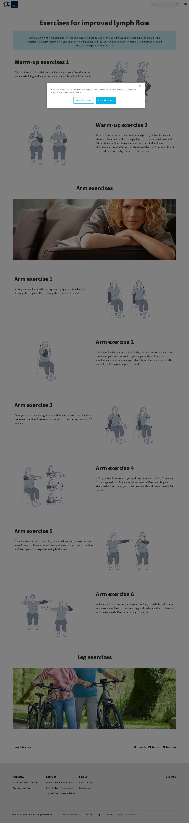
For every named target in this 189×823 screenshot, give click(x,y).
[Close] (140, 86)
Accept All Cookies (106, 100)
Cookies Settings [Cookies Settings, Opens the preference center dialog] (83, 100)
